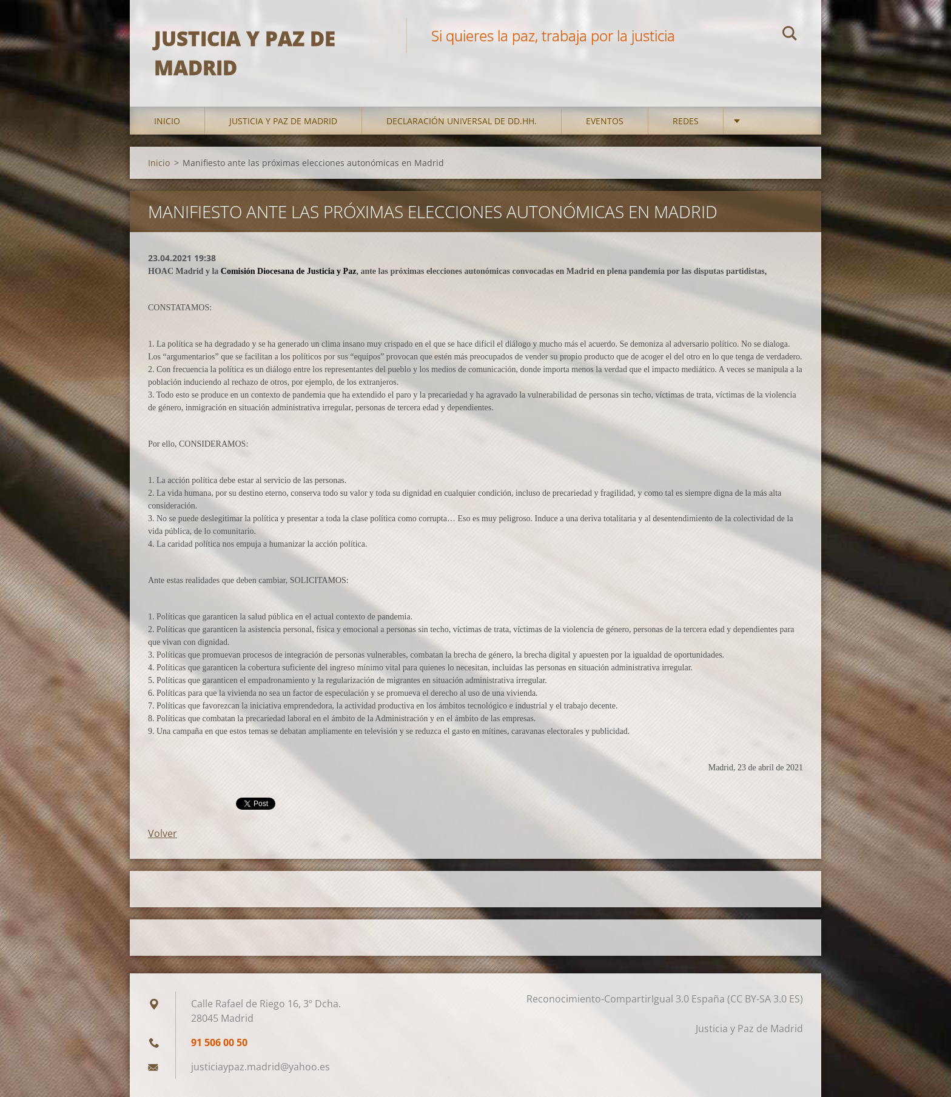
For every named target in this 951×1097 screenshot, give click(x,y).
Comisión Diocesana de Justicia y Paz (289, 271)
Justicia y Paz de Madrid (283, 121)
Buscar (789, 35)
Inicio (167, 121)
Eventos (604, 121)
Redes (686, 121)
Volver (162, 833)
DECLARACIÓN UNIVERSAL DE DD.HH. (461, 121)
